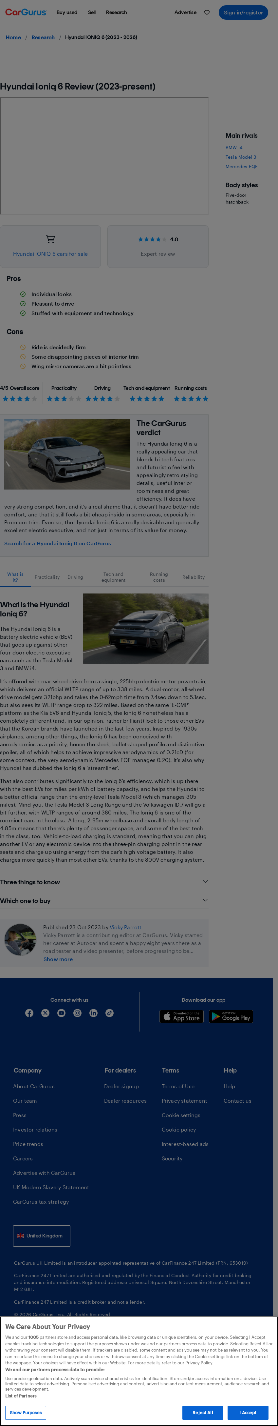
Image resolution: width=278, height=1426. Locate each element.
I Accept (247, 1412)
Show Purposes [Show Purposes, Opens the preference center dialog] (26, 1412)
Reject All (203, 1412)
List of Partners (20, 1395)
